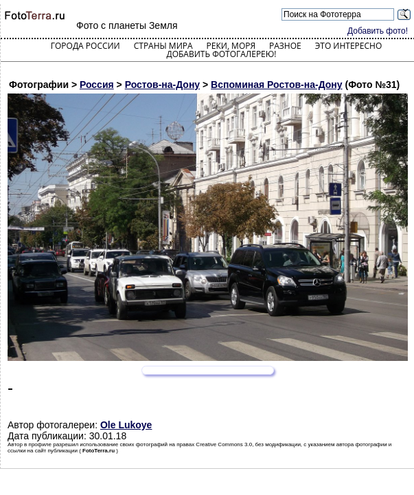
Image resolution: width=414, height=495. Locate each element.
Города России (85, 46)
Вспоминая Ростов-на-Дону (276, 84)
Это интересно (348, 46)
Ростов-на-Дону (162, 84)
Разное (285, 46)
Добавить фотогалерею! (221, 54)
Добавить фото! (377, 31)
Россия (97, 84)
